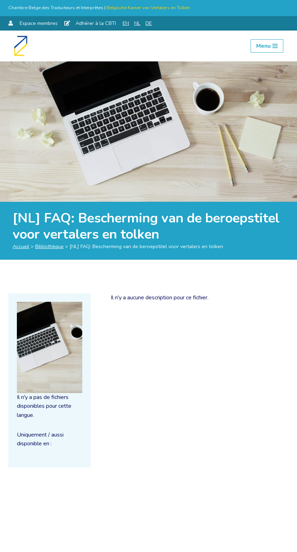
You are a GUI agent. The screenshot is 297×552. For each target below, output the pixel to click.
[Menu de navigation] (267, 46)
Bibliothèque (49, 246)
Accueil (21, 246)
